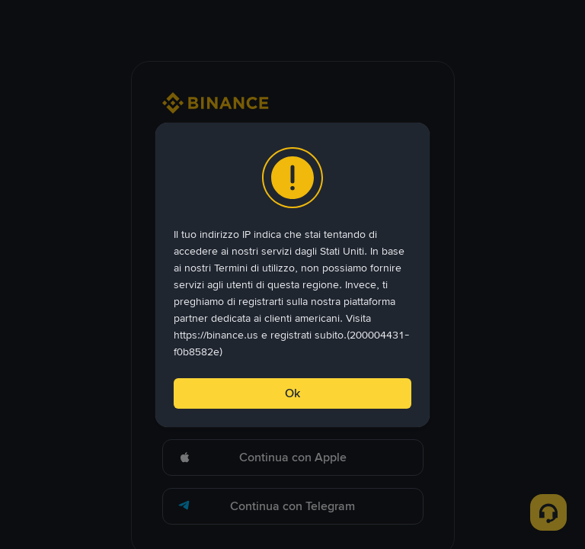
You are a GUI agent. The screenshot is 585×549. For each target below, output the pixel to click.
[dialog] (292, 275)
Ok (292, 393)
